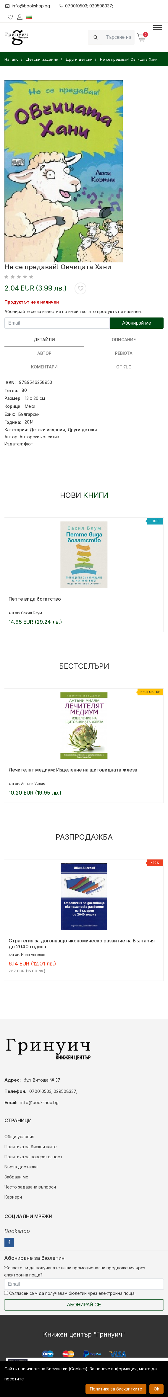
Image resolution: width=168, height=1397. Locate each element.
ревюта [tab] (124, 353)
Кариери (13, 1196)
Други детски (82, 429)
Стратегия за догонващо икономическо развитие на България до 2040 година (82, 943)
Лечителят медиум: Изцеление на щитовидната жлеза (73, 770)
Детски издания (47, 429)
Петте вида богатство (35, 599)
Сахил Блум (31, 613)
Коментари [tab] (44, 366)
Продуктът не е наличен (31, 301)
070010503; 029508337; (86, 5)
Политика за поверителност (33, 1156)
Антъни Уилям (33, 784)
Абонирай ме (136, 322)
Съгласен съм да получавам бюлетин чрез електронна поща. (69, 1293)
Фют (28, 443)
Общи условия (19, 1136)
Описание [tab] (124, 339)
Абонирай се (84, 1304)
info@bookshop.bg (27, 5)
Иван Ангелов (33, 954)
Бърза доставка (21, 1166)
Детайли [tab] (44, 339)
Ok (156, 1388)
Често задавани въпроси (30, 1186)
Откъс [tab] (123, 366)
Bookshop (17, 1231)
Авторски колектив (39, 436)
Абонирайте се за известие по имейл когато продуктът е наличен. (73, 311)
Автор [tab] (44, 353)
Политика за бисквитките (30, 1146)
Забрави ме (16, 1176)
